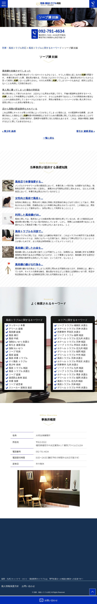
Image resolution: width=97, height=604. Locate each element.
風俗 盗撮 (13, 355)
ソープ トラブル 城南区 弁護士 (72, 325)
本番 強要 (13, 381)
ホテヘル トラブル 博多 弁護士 (72, 374)
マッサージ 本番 (17, 325)
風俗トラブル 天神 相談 (68, 384)
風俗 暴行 (13, 335)
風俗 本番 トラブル (18, 358)
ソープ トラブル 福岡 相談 (70, 335)
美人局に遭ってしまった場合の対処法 (20, 90)
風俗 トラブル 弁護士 (19, 371)
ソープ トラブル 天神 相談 (70, 371)
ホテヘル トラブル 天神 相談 (71, 342)
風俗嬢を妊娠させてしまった (16, 71)
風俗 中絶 (13, 338)
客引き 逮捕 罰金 (17, 345)
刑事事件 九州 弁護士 (67, 364)
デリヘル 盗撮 (16, 328)
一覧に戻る (48, 138)
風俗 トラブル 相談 (18, 368)
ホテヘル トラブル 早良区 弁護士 (73, 361)
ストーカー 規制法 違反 (20, 387)
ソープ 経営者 (16, 384)
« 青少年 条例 (9, 131)
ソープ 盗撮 (15, 374)
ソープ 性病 (15, 351)
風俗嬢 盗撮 (15, 332)
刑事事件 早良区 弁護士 (68, 332)
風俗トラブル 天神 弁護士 (70, 358)
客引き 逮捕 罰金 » (85, 131)
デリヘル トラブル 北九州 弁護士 (73, 338)
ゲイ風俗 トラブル (18, 361)
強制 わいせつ (16, 348)
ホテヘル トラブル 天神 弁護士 (72, 328)
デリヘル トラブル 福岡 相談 (71, 351)
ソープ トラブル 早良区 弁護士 (72, 345)
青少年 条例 (15, 364)
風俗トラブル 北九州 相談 (70, 381)
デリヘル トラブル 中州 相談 (71, 355)
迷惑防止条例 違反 (18, 378)
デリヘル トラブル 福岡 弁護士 (72, 378)
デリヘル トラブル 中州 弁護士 (72, 387)
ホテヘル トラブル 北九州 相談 (72, 348)
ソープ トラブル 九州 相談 (70, 368)
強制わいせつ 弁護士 (19, 342)
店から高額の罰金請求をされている (19, 109)
